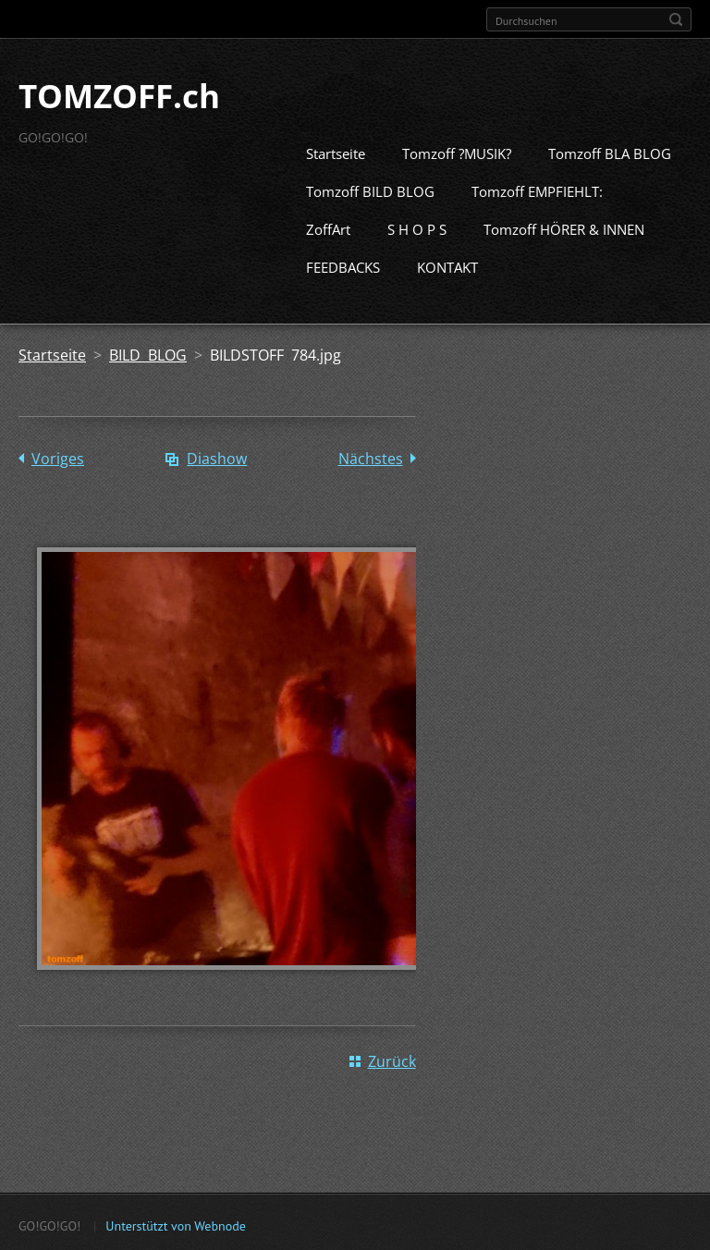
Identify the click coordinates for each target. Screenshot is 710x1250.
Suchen (676, 19)
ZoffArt (328, 227)
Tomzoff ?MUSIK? (456, 151)
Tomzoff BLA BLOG (609, 151)
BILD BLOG (148, 353)
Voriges (57, 457)
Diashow (217, 457)
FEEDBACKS (343, 265)
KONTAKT (447, 265)
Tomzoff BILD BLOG (370, 189)
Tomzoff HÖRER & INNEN (564, 227)
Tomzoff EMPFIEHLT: (537, 189)
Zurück (392, 1058)
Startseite (335, 151)
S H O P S (417, 227)
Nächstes (370, 457)
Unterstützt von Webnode (175, 1223)
